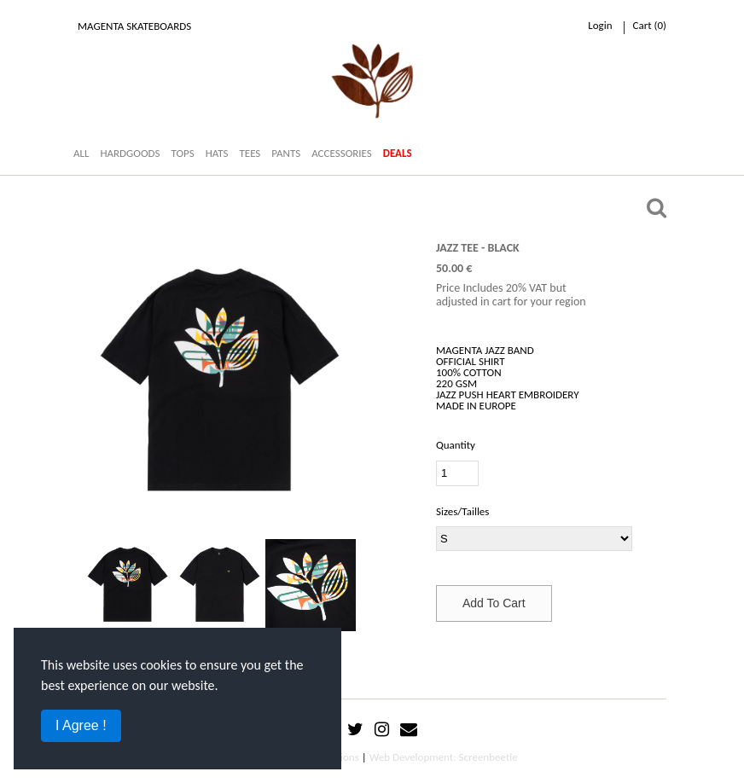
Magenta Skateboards (134, 26)
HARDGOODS (130, 153)
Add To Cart (494, 603)
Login (600, 25)
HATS (217, 153)
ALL (81, 153)
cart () (649, 25)
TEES (249, 153)
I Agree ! (81, 725)
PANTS (285, 153)
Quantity (455, 444)
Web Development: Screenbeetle (443, 757)
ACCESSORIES (341, 153)
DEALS (397, 153)
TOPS (182, 153)
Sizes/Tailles (462, 511)
